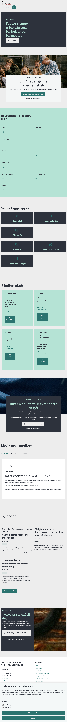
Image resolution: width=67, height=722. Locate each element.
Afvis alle (33, 718)
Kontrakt (37, 128)
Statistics (8, 707)
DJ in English (39, 668)
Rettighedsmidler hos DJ (42, 676)
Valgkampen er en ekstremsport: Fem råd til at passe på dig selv (48, 532)
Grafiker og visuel (51, 249)
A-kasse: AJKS (40, 681)
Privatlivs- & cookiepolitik (42, 673)
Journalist (17, 221)
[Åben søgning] (14, 7)
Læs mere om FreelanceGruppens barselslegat (15, 633)
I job (11, 453)
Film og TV (17, 235)
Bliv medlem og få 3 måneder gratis (33, 94)
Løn (3, 128)
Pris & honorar (7, 151)
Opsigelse (5, 139)
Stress (4, 186)
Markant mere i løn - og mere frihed (15, 536)
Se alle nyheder (9, 591)
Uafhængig (4, 453)
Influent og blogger (17, 263)
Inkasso (37, 151)
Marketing (8, 705)
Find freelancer (40, 671)
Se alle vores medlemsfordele (14, 639)
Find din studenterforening (33, 424)
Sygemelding (6, 163)
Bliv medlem (12, 40)
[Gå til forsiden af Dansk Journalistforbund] (20, 3)
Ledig (16, 453)
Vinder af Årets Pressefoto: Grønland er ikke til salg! (15, 563)
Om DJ (37, 665)
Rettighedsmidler (40, 174)
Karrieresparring (8, 174)
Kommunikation (51, 221)
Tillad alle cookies (33, 713)
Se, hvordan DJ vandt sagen (14, 494)
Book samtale (6, 681)
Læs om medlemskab (9, 311)
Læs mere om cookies (8, 698)
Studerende (23, 453)
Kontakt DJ (5, 679)
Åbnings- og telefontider (42, 678)
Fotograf (17, 249)
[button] (18, 7)
